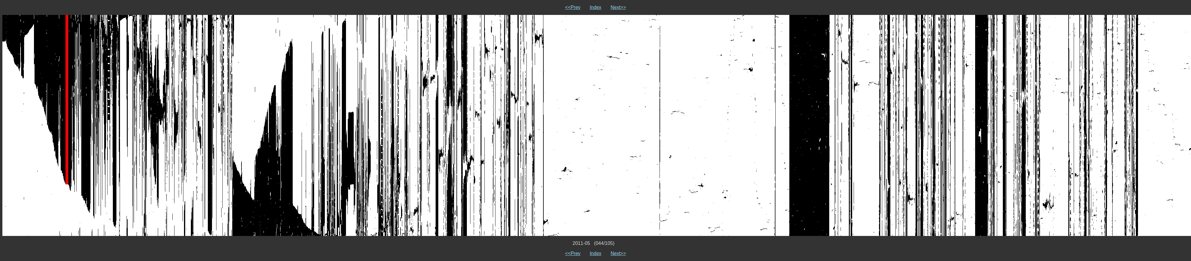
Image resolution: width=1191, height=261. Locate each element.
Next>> (618, 7)
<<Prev (573, 7)
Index (595, 7)
